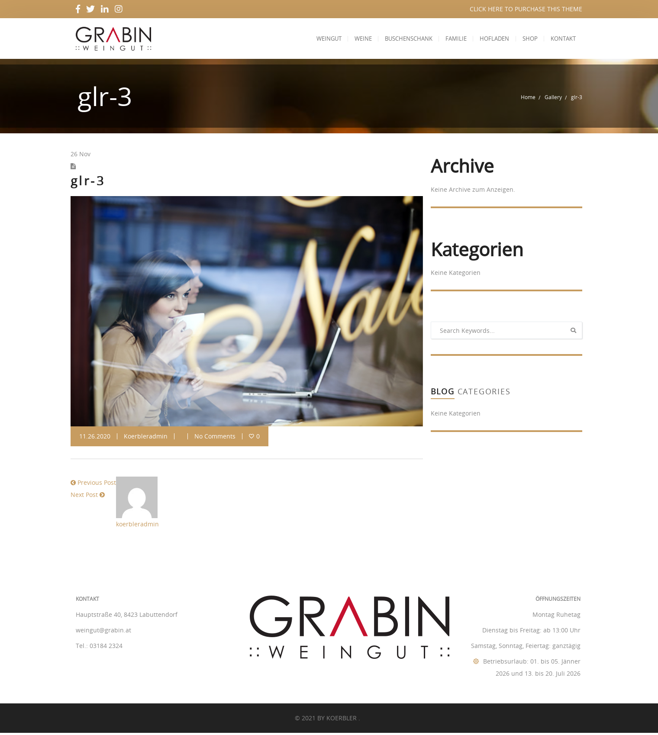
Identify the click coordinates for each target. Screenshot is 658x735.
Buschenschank (401, 40)
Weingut (318, 40)
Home (528, 99)
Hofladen (490, 40)
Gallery (553, 99)
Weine (354, 40)
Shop (527, 40)
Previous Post (96, 485)
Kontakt (562, 40)
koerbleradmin (146, 439)
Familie (450, 40)
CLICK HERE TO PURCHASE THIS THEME (526, 9)
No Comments (214, 439)
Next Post (84, 497)
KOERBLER (342, 720)
